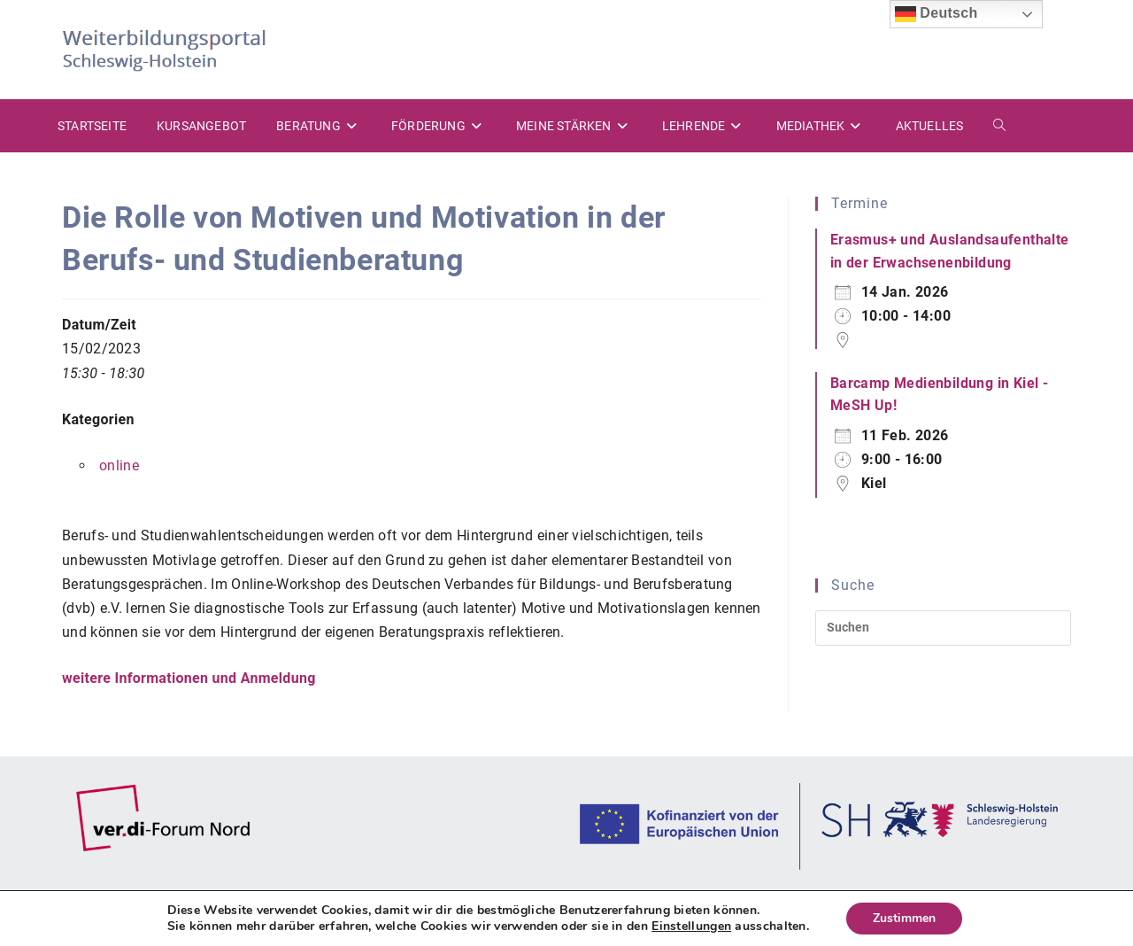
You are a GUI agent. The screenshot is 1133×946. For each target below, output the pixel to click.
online (119, 465)
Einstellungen (691, 926)
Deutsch (936, 14)
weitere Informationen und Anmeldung (189, 678)
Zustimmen (904, 918)
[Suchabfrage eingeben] (943, 628)
